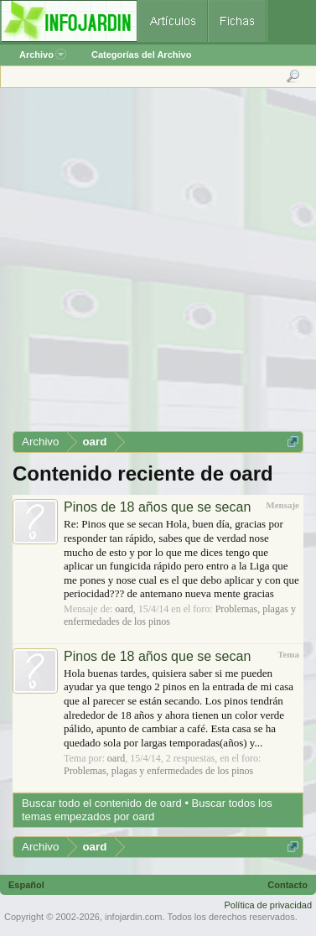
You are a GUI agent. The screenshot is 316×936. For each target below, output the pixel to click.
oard (123, 609)
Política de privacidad (268, 905)
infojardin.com (133, 917)
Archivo (42, 54)
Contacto (287, 885)
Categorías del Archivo (141, 54)
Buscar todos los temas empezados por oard (147, 810)
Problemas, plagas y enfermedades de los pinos (158, 771)
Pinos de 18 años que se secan (157, 507)
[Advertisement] (157, 265)
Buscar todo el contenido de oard (102, 803)
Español (26, 885)
